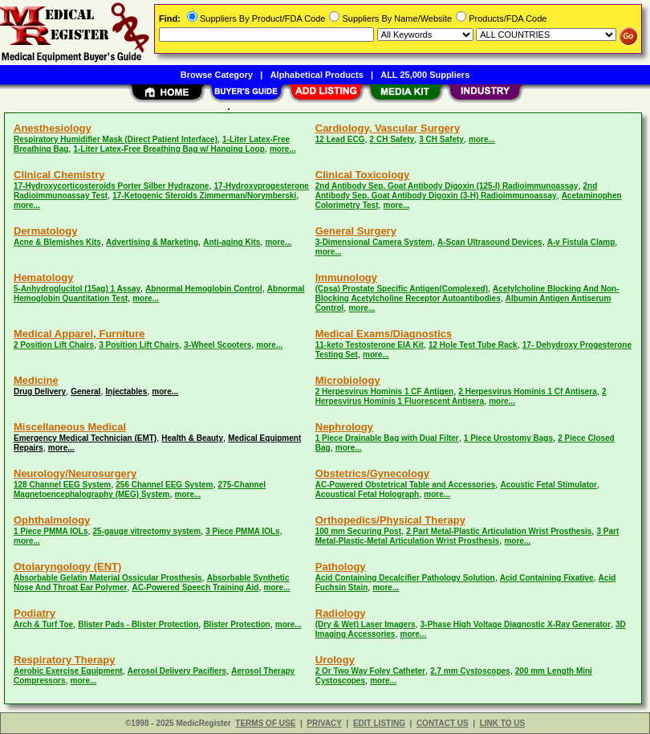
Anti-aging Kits (231, 242)
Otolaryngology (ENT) (67, 567)
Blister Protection (236, 624)
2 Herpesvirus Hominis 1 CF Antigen (384, 391)
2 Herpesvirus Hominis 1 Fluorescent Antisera (461, 396)
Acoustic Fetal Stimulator (548, 484)
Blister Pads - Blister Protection (138, 624)
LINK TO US (502, 723)
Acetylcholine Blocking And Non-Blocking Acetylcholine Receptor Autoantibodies (467, 293)
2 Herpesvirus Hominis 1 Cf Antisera (527, 391)
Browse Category (217, 75)
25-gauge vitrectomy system (147, 531)
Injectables (127, 391)
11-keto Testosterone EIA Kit (369, 344)
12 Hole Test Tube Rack (473, 344)
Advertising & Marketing (152, 242)
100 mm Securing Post (358, 531)
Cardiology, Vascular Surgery (387, 128)
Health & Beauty (192, 438)
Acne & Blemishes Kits (57, 242)
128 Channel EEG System (62, 484)
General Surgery (355, 231)
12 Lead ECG (340, 139)
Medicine (36, 380)
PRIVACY (324, 723)
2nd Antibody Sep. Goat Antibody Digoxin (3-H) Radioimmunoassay (456, 190)
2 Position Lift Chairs (54, 344)
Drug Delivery (40, 391)
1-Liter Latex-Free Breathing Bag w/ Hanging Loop (168, 149)
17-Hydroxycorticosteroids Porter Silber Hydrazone (111, 185)
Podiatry (34, 613)
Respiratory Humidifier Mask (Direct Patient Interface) (115, 139)
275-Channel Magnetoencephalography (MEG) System (140, 489)
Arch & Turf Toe (43, 624)
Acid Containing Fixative (547, 577)
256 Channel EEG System (164, 484)
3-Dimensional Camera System (374, 242)
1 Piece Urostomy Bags (508, 438)
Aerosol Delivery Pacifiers (177, 671)
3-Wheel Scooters (217, 344)
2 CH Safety (392, 139)
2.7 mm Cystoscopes (470, 671)
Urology (335, 660)
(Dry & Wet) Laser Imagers (365, 624)
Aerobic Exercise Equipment (68, 671)
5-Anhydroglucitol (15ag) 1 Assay (77, 288)
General (85, 391)
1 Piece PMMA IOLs (50, 531)
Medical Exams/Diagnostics (384, 334)
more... (283, 149)
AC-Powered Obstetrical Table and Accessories (405, 484)
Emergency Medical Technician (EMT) (85, 438)
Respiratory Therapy (64, 660)
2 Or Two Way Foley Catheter (370, 671)
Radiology (340, 613)
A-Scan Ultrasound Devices (489, 242)
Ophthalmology (52, 520)
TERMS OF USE (265, 723)
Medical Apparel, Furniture (79, 334)
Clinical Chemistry (59, 175)
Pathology (340, 567)
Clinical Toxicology (362, 175)
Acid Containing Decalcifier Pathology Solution (405, 577)
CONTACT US (442, 723)
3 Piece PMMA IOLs (242, 531)
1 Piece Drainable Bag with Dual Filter (387, 438)
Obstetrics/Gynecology (372, 473)
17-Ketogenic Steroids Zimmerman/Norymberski (204, 195)
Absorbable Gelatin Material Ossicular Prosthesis (108, 577)
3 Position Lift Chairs (139, 344)
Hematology (43, 277)
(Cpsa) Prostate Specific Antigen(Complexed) (401, 288)
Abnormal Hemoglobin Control (203, 288)
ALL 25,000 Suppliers (424, 75)
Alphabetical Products (317, 75)
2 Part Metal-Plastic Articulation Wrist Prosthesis (498, 531)
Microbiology (347, 380)
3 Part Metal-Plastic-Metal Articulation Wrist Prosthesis (467, 536)
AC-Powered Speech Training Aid (195, 587)
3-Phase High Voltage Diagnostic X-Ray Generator (515, 624)
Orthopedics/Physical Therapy (390, 520)
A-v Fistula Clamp (581, 242)
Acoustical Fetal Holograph (367, 494)
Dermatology (45, 231)
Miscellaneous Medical (70, 427)
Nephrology (344, 427)
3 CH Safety (441, 139)
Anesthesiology (52, 128)
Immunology (346, 277)
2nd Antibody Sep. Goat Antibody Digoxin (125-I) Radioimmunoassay (447, 185)
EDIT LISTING (379, 723)
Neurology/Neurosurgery (75, 473)
